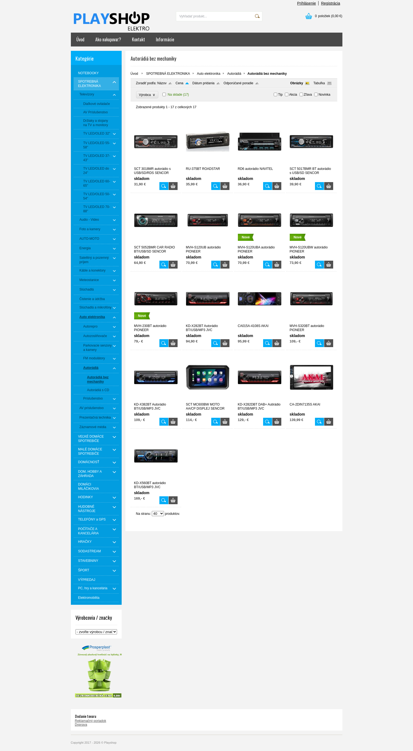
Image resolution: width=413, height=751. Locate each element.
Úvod (80, 39)
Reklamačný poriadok (90, 721)
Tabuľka (319, 83)
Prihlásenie (306, 3)
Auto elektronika (208, 74)
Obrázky (296, 83)
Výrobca (147, 95)
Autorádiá (234, 74)
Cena (180, 83)
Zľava (308, 94)
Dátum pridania (204, 83)
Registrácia (330, 3)
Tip (280, 94)
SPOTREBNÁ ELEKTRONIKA (168, 74)
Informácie (165, 39)
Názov (161, 83)
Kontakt (138, 39)
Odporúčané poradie (238, 83)
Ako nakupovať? (108, 39)
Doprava (81, 725)
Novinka (324, 94)
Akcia (293, 94)
